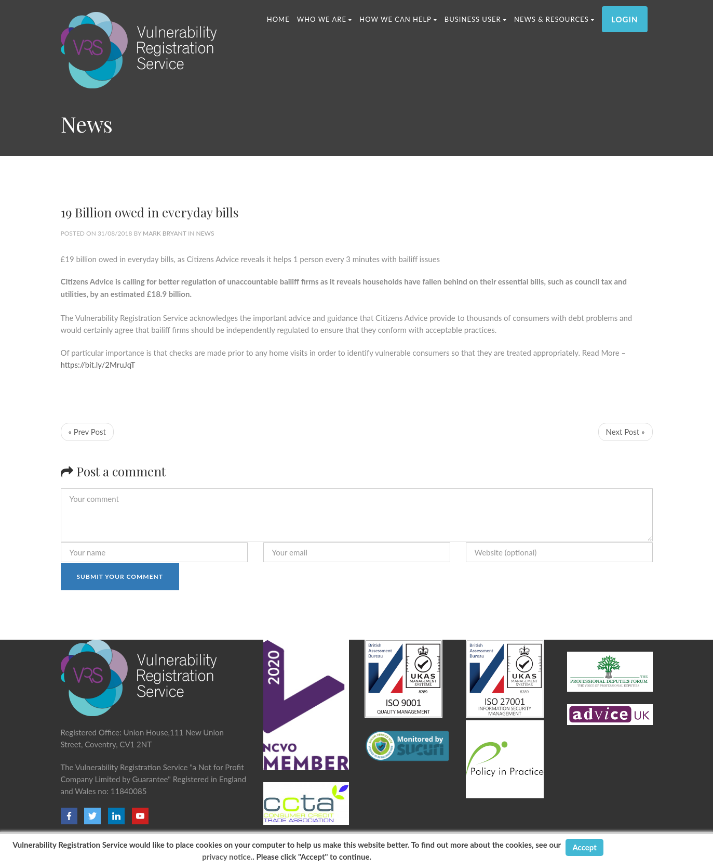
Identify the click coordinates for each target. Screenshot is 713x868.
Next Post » (625, 431)
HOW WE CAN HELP (398, 19)
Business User (476, 19)
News (205, 233)
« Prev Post (87, 431)
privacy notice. (227, 856)
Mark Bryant (164, 233)
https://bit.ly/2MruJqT (98, 364)
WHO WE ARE (325, 19)
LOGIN (624, 19)
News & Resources (554, 19)
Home (278, 19)
